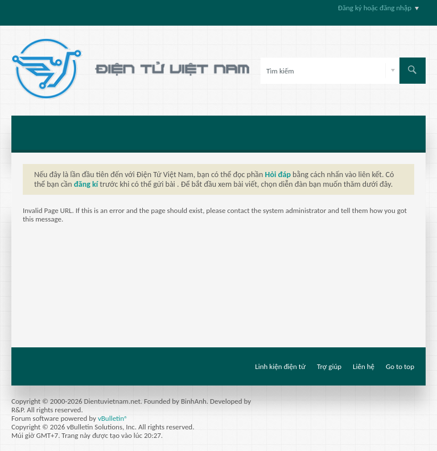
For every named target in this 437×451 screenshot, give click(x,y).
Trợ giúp (329, 366)
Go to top (400, 366)
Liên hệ (363, 366)
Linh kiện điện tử (280, 366)
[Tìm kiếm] (330, 71)
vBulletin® (113, 418)
